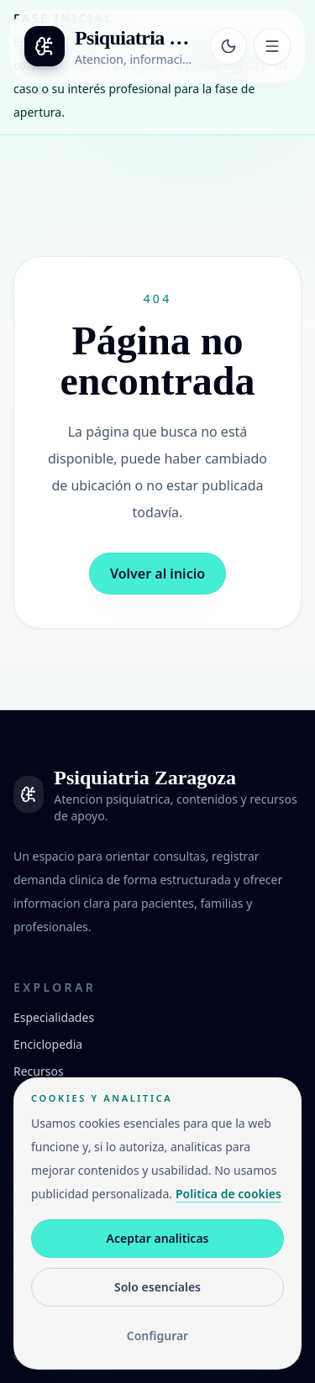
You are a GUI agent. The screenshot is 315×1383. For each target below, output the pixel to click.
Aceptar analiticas (158, 1238)
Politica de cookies (228, 1194)
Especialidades (53, 1017)
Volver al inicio (157, 573)
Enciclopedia (47, 1044)
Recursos (38, 1071)
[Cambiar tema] (228, 46)
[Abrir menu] (272, 46)
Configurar (157, 1336)
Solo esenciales (157, 1287)
